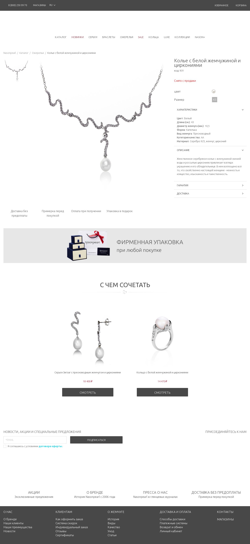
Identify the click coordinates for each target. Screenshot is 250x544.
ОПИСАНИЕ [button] (210, 150)
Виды (111, 523)
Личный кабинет (171, 531)
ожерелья (126, 37)
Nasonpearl (9, 53)
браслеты (108, 37)
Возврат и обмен (171, 527)
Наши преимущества (17, 527)
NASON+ (200, 37)
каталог (60, 37)
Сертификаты (65, 535)
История (113, 519)
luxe (167, 37)
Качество (114, 527)
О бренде (10, 519)
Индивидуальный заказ (72, 527)
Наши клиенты (13, 523)
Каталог (23, 53)
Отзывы (61, 531)
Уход (111, 531)
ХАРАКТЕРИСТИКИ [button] (210, 109)
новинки (78, 37)
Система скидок (66, 523)
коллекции (182, 37)
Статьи (112, 535)
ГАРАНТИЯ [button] (210, 185)
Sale (141, 37)
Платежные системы (173, 523)
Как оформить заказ (69, 519)
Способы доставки (172, 519)
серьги (93, 37)
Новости (9, 531)
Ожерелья (38, 53)
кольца (154, 37)
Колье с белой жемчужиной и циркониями (71, 53)
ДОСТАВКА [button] (210, 193)
